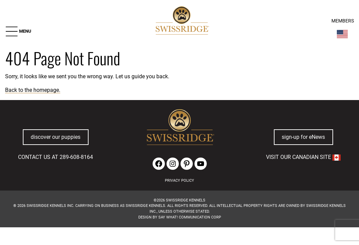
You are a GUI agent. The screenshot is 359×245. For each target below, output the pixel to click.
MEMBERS (342, 21)
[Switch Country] (342, 34)
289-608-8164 (76, 157)
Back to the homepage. (32, 90)
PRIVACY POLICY (179, 180)
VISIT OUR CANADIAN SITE (303, 157)
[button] (18, 31)
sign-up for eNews (303, 137)
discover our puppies (55, 137)
